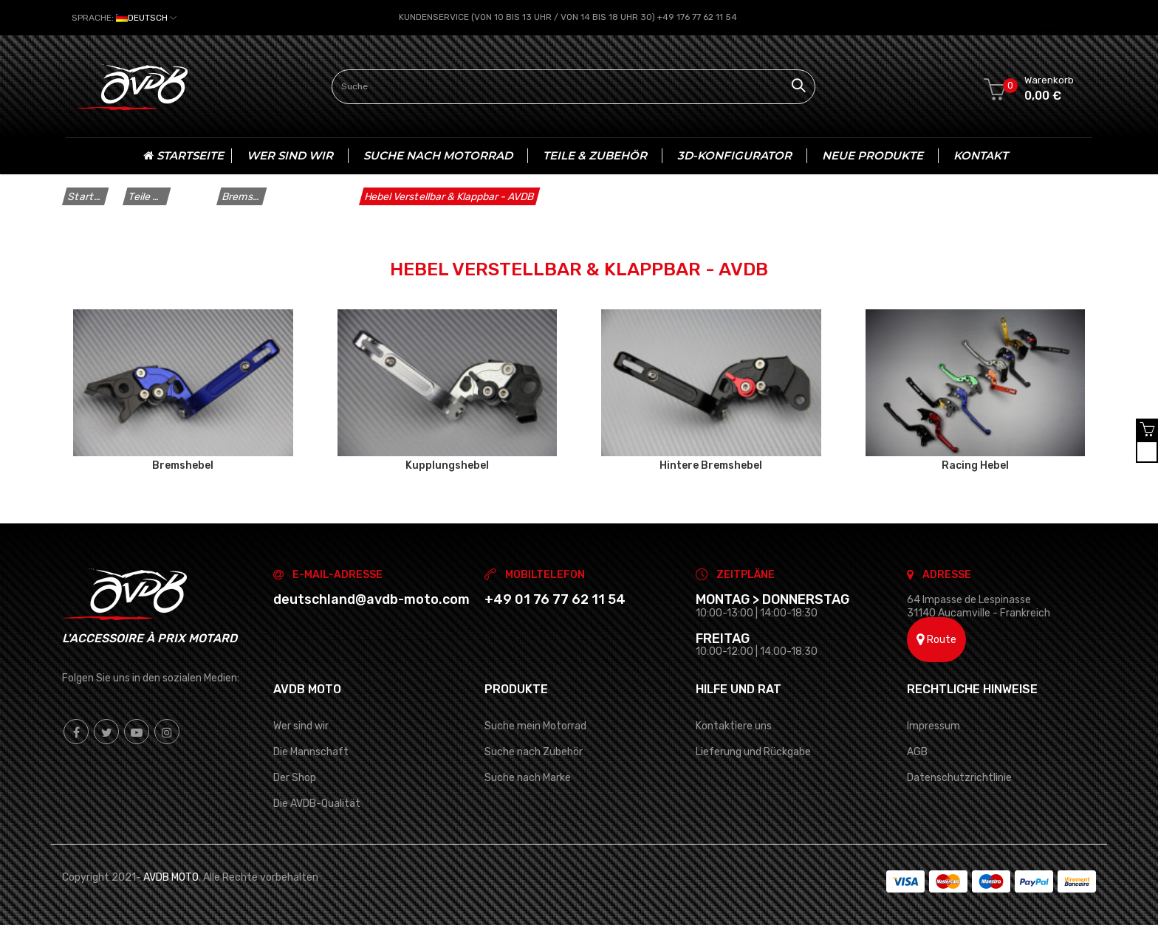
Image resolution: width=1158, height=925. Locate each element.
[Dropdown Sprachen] (124, 17)
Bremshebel (182, 465)
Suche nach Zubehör (533, 752)
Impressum (933, 725)
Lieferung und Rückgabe (753, 752)
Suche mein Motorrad (535, 725)
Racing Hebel (975, 465)
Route (936, 639)
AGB (917, 752)
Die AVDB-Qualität (316, 803)
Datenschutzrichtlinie (959, 777)
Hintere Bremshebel (710, 465)
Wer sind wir (301, 725)
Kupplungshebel (447, 465)
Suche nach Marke (527, 777)
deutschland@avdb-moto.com (371, 599)
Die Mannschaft (311, 752)
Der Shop (294, 777)
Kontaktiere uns (734, 725)
